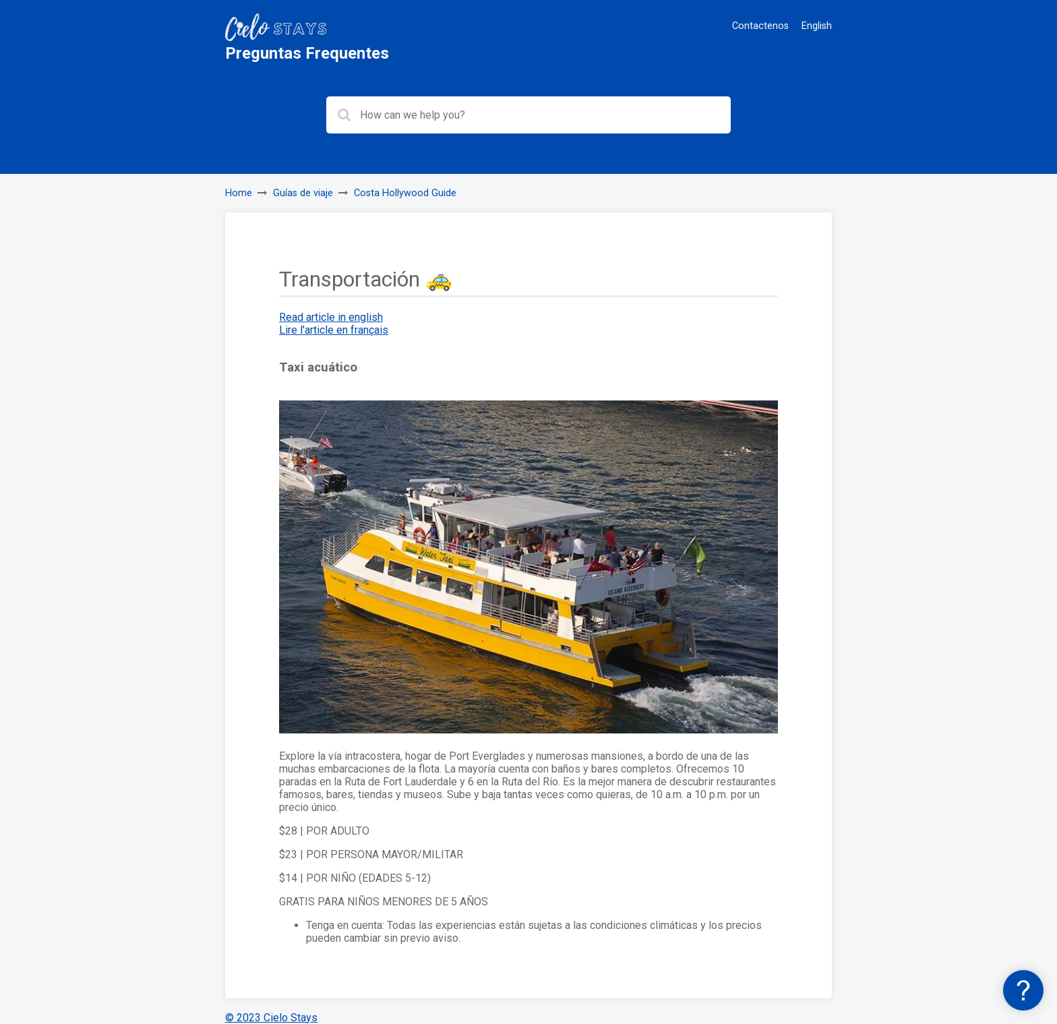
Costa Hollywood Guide (405, 193)
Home (238, 193)
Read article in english (331, 317)
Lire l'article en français (333, 330)
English (817, 26)
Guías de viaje (303, 193)
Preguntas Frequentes (307, 53)
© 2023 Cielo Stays (271, 1017)
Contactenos (760, 26)
